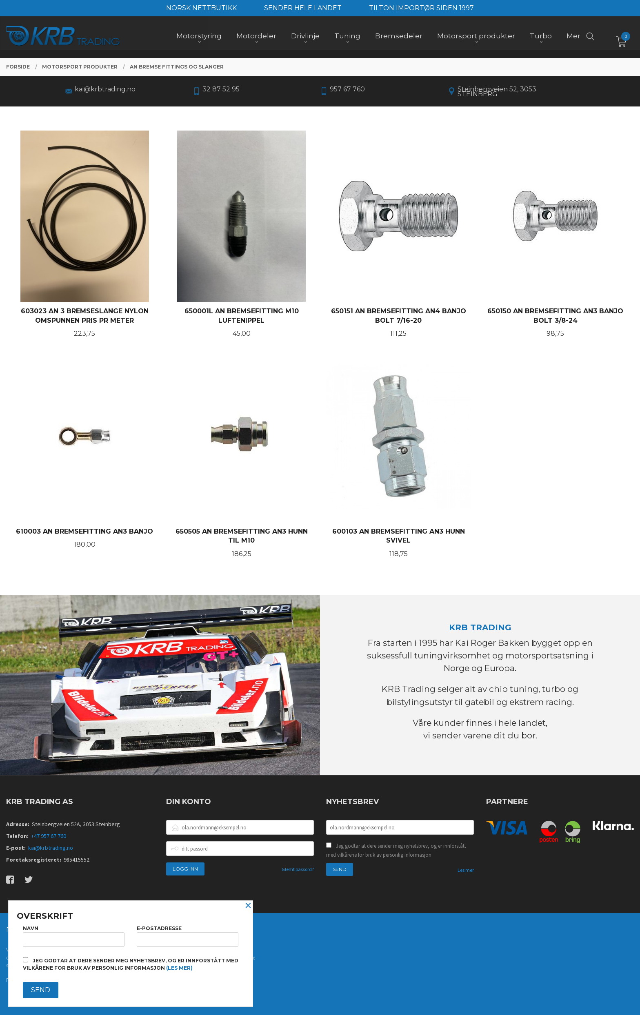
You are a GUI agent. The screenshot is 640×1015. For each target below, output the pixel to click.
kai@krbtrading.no (50, 847)
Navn (73, 936)
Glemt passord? (298, 869)
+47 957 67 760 (48, 836)
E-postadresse (187, 936)
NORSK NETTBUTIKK (201, 8)
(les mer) (179, 968)
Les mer (466, 870)
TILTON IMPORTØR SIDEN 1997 (421, 8)
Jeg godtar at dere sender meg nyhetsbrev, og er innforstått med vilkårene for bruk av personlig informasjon (396, 850)
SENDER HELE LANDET (303, 8)
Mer (573, 37)
